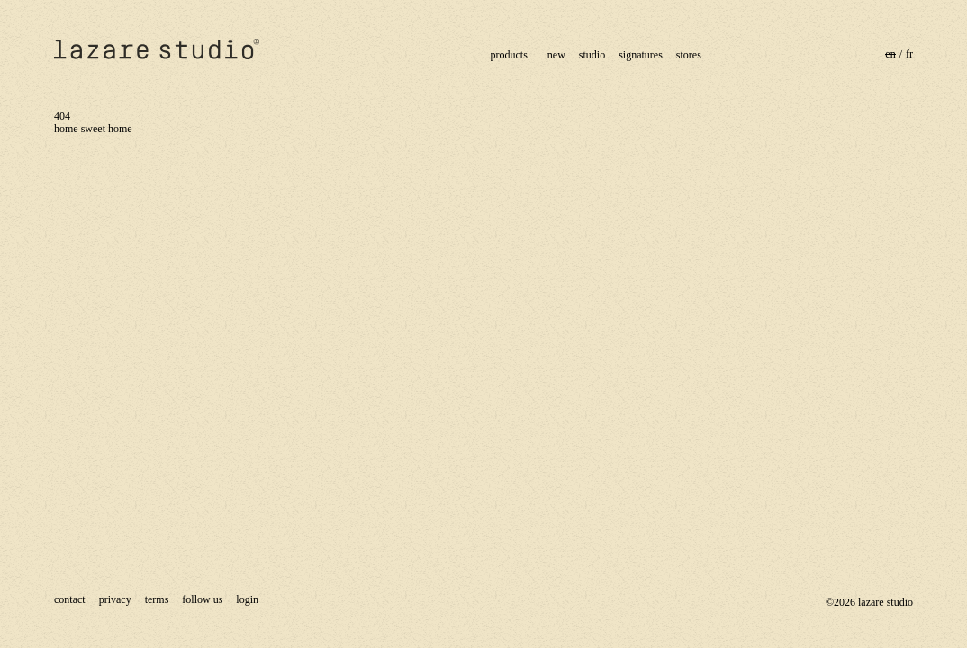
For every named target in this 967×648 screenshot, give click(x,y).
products (509, 55)
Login (247, 599)
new (556, 55)
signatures (641, 55)
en (890, 54)
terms (157, 599)
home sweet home (93, 128)
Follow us (202, 599)
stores (688, 55)
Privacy (115, 599)
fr (909, 54)
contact (70, 599)
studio (592, 55)
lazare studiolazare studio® (157, 49)
